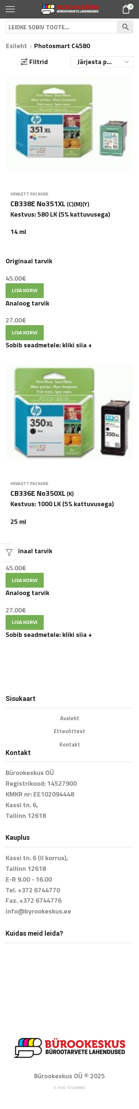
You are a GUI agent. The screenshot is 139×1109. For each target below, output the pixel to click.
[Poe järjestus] (101, 61)
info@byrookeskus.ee (38, 911)
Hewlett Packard (29, 194)
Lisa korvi (24, 290)
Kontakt (69, 744)
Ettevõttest (69, 731)
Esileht (16, 46)
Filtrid (34, 62)
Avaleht (69, 718)
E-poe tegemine (69, 1087)
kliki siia (77, 345)
